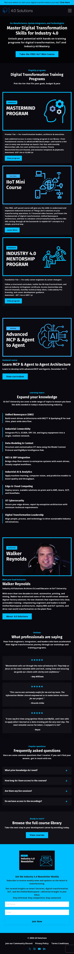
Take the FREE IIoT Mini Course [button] (37, 54)
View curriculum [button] (15, 376)
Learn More (12, 230)
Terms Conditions (60, 943)
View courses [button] (37, 835)
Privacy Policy (41, 943)
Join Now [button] (37, 921)
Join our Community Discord (18, 943)
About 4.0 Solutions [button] (17, 616)
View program (13, 158)
